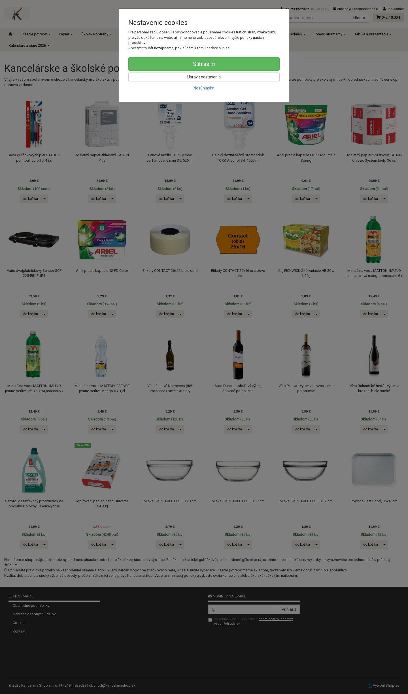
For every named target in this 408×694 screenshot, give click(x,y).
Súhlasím (204, 64)
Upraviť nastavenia (204, 77)
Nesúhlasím (204, 88)
